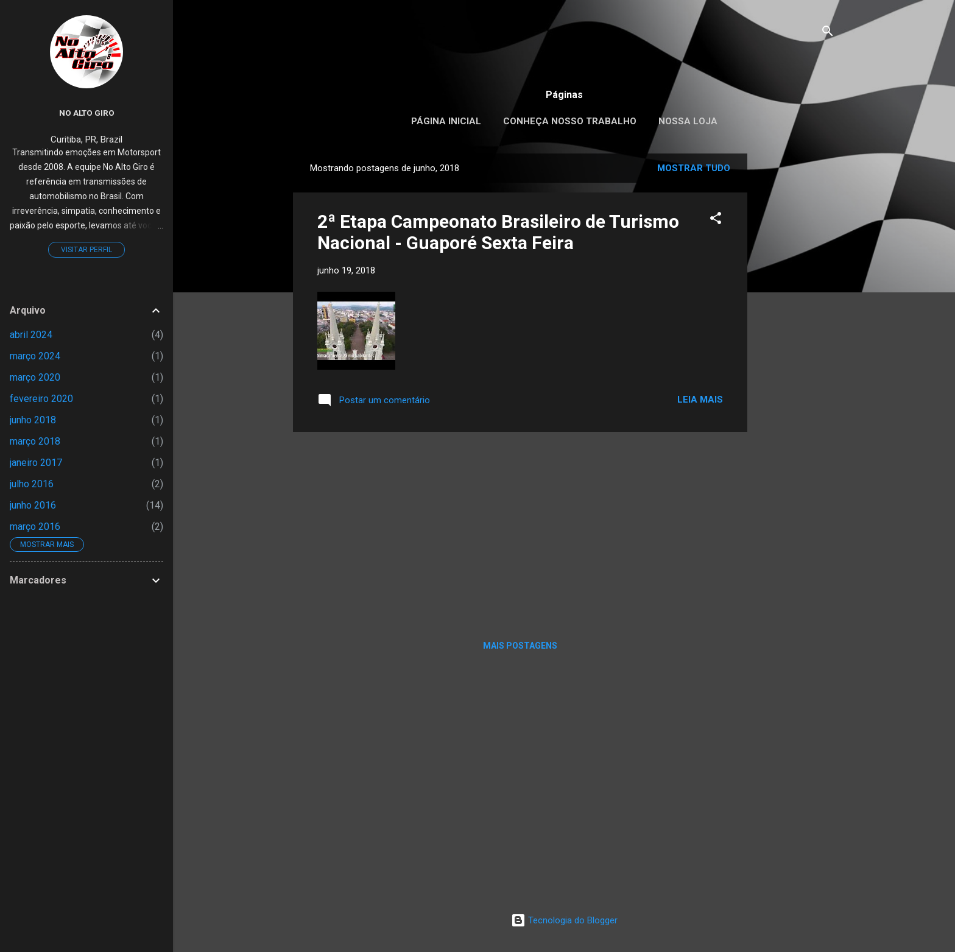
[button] (715, 220)
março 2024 (35, 356)
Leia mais (700, 399)
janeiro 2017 (36, 462)
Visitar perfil (86, 249)
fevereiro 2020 (41, 398)
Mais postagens (520, 646)
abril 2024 (31, 334)
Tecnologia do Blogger (564, 920)
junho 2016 (33, 505)
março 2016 (35, 526)
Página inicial (446, 121)
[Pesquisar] (827, 33)
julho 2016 (32, 484)
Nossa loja (687, 121)
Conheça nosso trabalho (569, 121)
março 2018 (35, 441)
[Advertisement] (796, 336)
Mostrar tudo (693, 168)
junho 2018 (33, 420)
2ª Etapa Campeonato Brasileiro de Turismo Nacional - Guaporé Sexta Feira (498, 232)
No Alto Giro (87, 113)
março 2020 (35, 377)
